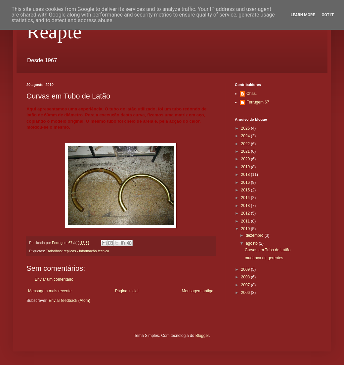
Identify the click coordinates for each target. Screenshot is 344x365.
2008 (246, 277)
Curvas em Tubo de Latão (267, 250)
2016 (246, 182)
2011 (246, 221)
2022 (246, 144)
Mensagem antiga (197, 291)
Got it (328, 15)
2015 (246, 190)
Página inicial (127, 291)
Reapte (54, 32)
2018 (246, 174)
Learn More (303, 15)
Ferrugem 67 (257, 102)
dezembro (255, 235)
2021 (246, 151)
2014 (246, 197)
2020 (246, 159)
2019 (246, 167)
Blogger (202, 335)
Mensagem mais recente (49, 291)
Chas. (251, 93)
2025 (246, 128)
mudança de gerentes (264, 258)
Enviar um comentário (54, 279)
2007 (246, 285)
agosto (252, 243)
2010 (246, 228)
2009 (246, 269)
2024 (246, 136)
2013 (246, 205)
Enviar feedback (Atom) (69, 300)
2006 (246, 292)
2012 (246, 213)
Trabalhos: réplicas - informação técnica (77, 251)
